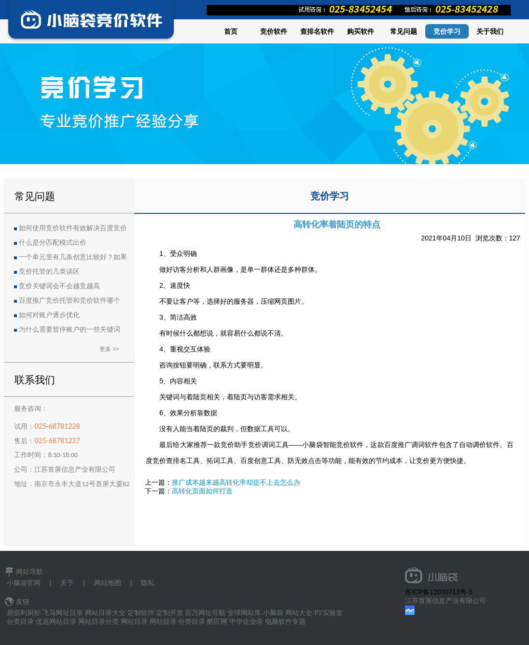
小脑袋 (273, 613)
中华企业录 (246, 621)
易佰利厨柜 (24, 613)
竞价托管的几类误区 (49, 271)
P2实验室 (328, 613)
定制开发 (169, 613)
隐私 (147, 583)
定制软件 (140, 613)
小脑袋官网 (24, 583)
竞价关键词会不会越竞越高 (59, 286)
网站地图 (107, 583)
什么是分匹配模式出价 (52, 242)
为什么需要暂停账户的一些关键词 (69, 329)
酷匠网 (217, 621)
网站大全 (298, 613)
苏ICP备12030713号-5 (439, 592)
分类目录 (20, 621)
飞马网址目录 (62, 613)
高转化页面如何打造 (202, 491)
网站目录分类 (98, 621)
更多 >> (109, 349)
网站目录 (134, 621)
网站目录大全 (105, 613)
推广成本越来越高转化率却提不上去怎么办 (236, 482)
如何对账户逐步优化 (49, 315)
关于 (67, 583)
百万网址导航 (205, 613)
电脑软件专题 (285, 621)
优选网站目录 (56, 621)
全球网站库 (244, 613)
